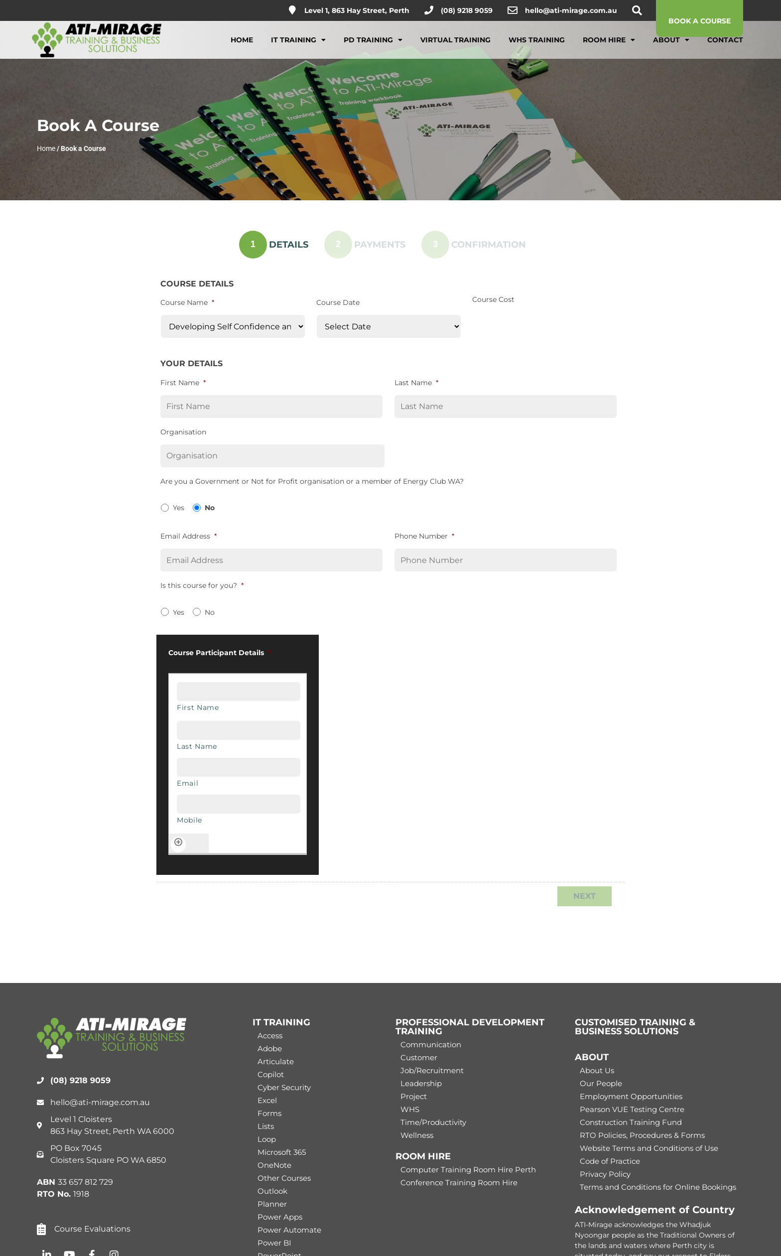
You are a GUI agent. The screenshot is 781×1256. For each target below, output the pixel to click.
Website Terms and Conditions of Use (649, 1148)
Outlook (272, 1191)
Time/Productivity (433, 1122)
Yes (178, 507)
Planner (272, 1204)
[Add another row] (178, 844)
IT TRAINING (281, 1022)
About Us (597, 1070)
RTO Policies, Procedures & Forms (642, 1135)
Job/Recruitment (432, 1070)
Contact (725, 46)
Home (242, 46)
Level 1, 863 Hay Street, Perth (356, 10)
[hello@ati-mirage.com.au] (513, 10)
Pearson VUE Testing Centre (632, 1109)
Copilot (271, 1074)
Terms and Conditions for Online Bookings (658, 1187)
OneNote (274, 1165)
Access (270, 1035)
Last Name (416, 382)
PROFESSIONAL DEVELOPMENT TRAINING (469, 1027)
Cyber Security (284, 1087)
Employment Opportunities (631, 1096)
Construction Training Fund (631, 1122)
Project (413, 1096)
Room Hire (609, 46)
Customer (418, 1057)
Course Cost (493, 299)
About (671, 46)
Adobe (270, 1048)
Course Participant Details (219, 652)
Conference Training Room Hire (459, 1182)
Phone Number (424, 536)
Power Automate (289, 1230)
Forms (269, 1113)
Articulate (276, 1061)
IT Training (298, 46)
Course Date (338, 302)
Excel (267, 1100)
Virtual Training (455, 46)
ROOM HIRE (423, 1156)
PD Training (373, 46)
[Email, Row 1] (238, 767)
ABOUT (592, 1057)
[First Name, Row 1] (238, 691)
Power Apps (280, 1217)
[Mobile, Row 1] (238, 804)
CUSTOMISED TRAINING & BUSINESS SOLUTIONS (635, 1027)
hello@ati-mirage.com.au (571, 10)
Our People (601, 1083)
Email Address (188, 536)
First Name (183, 382)
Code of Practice (610, 1161)
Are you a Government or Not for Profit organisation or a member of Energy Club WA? (312, 481)
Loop (267, 1139)
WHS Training (537, 46)
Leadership (421, 1083)
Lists (266, 1126)
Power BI (274, 1243)
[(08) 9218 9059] (428, 9)
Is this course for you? (202, 585)
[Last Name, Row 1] (238, 730)
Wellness (416, 1135)
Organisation (183, 431)
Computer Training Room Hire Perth (468, 1169)
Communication (430, 1044)
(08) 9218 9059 (467, 10)
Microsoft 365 (282, 1152)
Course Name (187, 302)
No (210, 507)
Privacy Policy (605, 1174)
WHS (409, 1109)
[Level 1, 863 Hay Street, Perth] (292, 9)
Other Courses (284, 1178)
